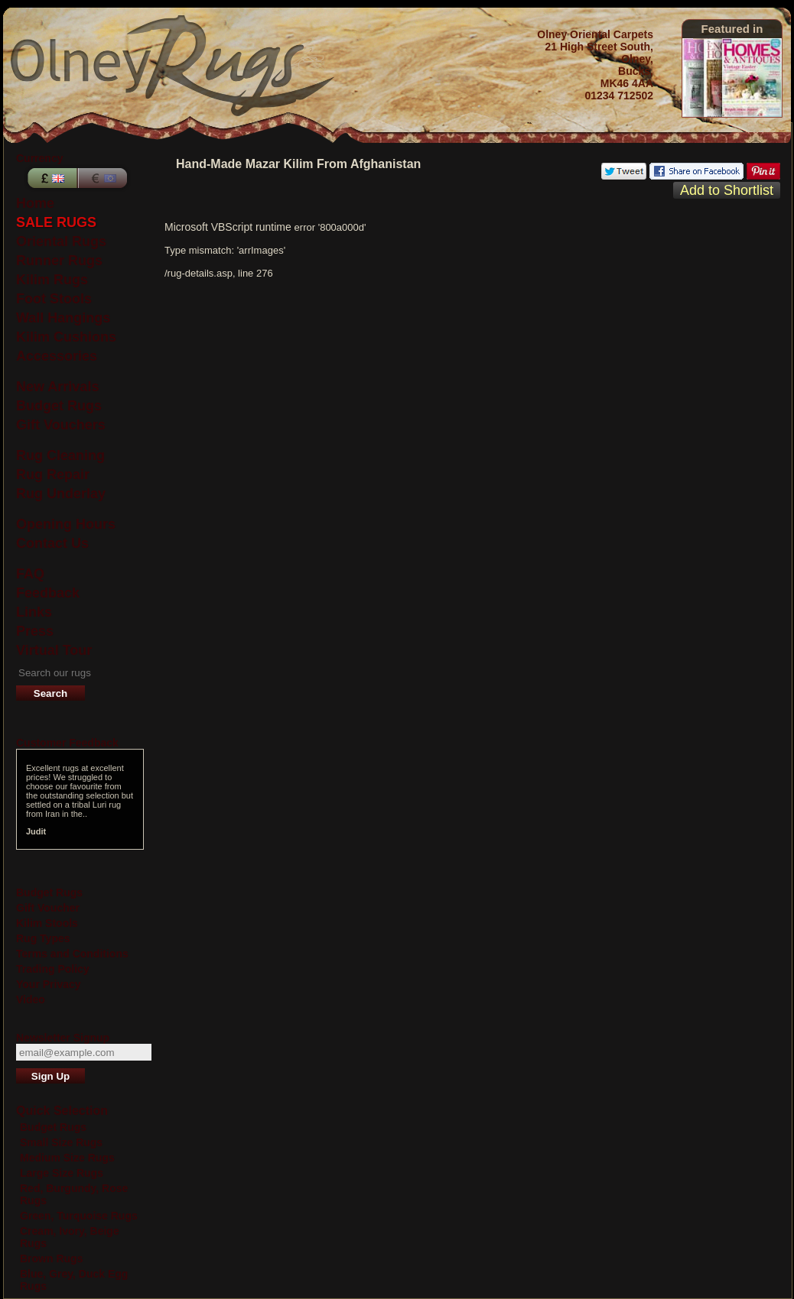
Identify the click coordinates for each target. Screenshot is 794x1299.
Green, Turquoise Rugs (79, 1216)
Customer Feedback (67, 743)
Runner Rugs (59, 260)
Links (34, 612)
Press (35, 631)
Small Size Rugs (61, 1142)
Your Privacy (48, 984)
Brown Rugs (51, 1258)
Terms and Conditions (72, 954)
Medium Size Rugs (67, 1158)
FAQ (30, 573)
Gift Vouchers (61, 424)
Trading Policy (52, 969)
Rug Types (43, 938)
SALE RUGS (56, 222)
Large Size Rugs (61, 1173)
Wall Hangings (63, 318)
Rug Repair (52, 474)
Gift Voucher (48, 908)
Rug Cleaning (60, 455)
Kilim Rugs (52, 279)
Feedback (48, 593)
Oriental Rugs (61, 241)
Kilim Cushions (66, 337)
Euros (104, 178)
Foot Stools (54, 298)
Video (30, 999)
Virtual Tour (54, 650)
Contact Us (52, 543)
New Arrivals (57, 386)
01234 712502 (618, 95)
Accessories (56, 356)
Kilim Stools (47, 923)
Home (35, 203)
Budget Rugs (59, 405)
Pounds (50, 178)
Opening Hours (66, 524)
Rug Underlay (61, 493)
